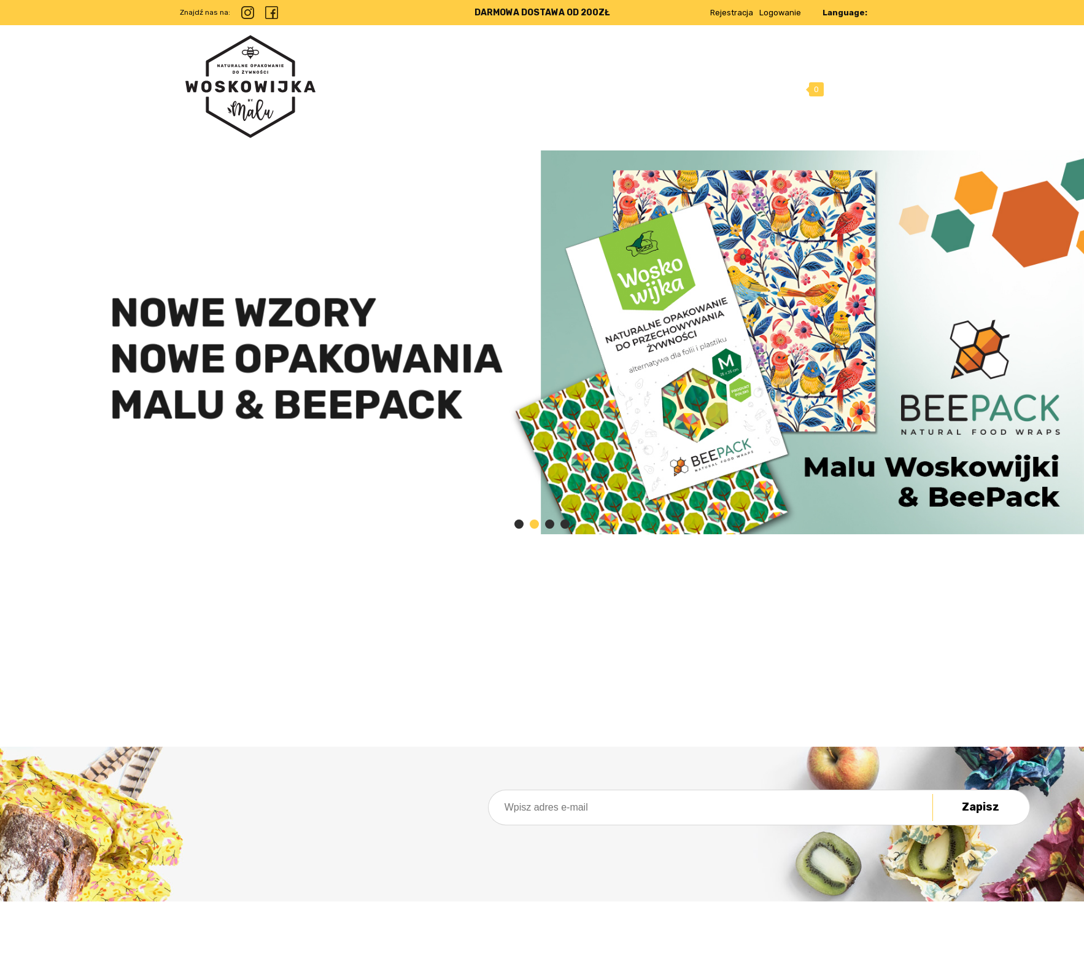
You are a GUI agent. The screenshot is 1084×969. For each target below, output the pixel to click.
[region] (542, 342)
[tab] (519, 524)
